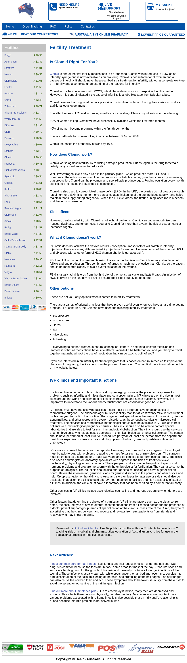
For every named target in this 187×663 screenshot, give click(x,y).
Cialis (7, 252)
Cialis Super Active (15, 240)
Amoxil (8, 221)
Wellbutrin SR (12, 119)
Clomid (8, 157)
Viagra (8, 272)
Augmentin (10, 61)
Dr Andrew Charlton (86, 528)
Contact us (88, 26)
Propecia (9, 163)
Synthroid (9, 176)
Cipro (7, 131)
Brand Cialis (11, 233)
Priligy (7, 227)
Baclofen (9, 138)
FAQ (53, 26)
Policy (68, 26)
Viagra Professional (15, 112)
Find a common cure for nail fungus (73, 563)
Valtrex (8, 99)
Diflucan (9, 125)
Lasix (7, 201)
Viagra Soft (10, 195)
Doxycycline (11, 144)
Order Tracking (32, 26)
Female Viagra (12, 208)
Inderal (8, 297)
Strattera (9, 68)
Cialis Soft (10, 214)
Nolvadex (9, 259)
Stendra (8, 150)
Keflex (8, 189)
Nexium (8, 74)
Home (10, 26)
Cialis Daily (10, 80)
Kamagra (9, 265)
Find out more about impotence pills (73, 591)
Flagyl (7, 55)
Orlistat (8, 182)
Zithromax (10, 106)
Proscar (8, 93)
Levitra (8, 87)
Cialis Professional (14, 170)
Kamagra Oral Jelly (15, 246)
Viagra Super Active (15, 278)
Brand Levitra (12, 291)
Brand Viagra (11, 284)
